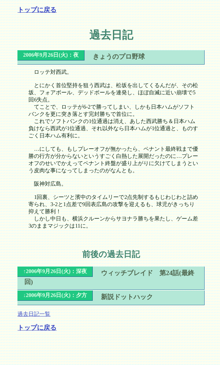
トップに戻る (36, 9)
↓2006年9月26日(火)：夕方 (55, 295)
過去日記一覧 (33, 314)
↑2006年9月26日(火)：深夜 (55, 271)
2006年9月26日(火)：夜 (51, 55)
